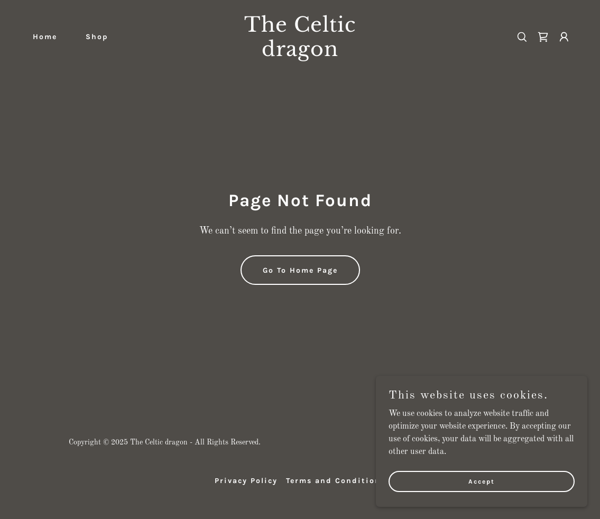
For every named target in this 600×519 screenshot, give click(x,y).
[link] (299, 54)
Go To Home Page (300, 270)
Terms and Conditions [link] (335, 480)
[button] (564, 37)
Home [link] (45, 36)
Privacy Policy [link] (246, 480)
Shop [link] (97, 36)
